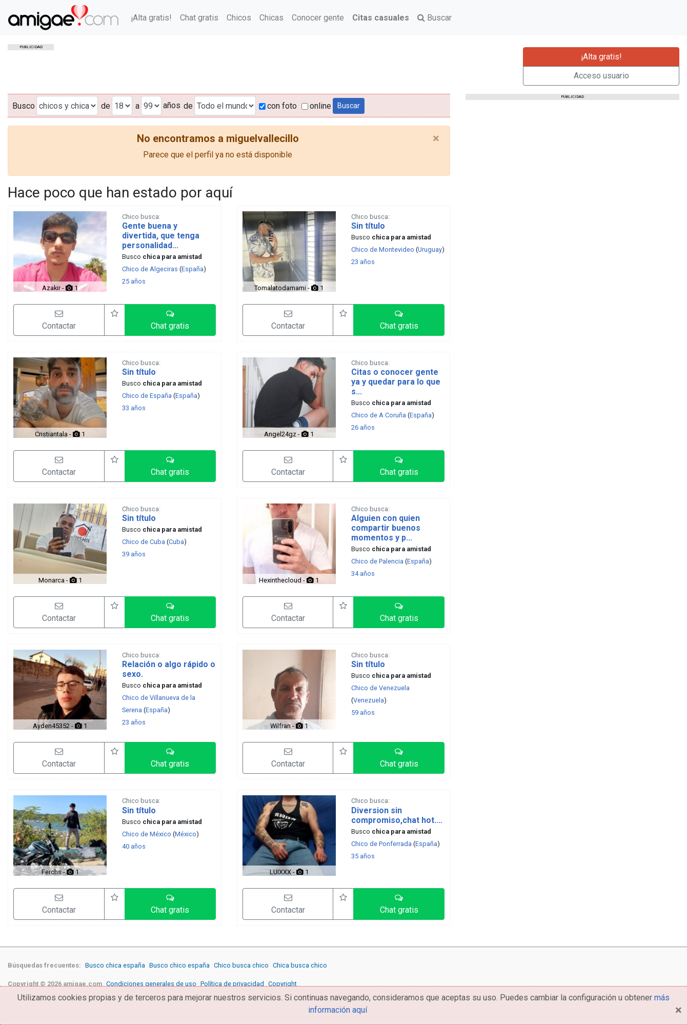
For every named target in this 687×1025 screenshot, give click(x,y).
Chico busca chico (241, 965)
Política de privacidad (232, 984)
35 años (363, 856)
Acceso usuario (601, 76)
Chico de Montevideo (382, 249)
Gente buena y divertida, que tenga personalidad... (160, 235)
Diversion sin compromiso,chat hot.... (396, 815)
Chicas (271, 18)
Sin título (368, 226)
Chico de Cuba (143, 542)
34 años (363, 573)
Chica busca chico (300, 965)
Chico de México (146, 834)
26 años (363, 427)
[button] (170, 320)
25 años (134, 281)
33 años (134, 408)
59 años (363, 712)
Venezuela (368, 700)
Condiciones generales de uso (151, 984)
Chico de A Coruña (378, 415)
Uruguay (430, 249)
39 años (134, 554)
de (105, 106)
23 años (363, 262)
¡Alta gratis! (151, 18)
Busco (23, 106)
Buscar (434, 18)
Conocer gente (318, 18)
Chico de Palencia (377, 561)
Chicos (239, 18)
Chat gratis (199, 18)
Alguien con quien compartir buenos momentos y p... (385, 527)
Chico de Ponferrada (381, 844)
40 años (134, 846)
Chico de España (147, 395)
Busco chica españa (115, 965)
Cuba (176, 542)
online (316, 106)
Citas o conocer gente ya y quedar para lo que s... (395, 381)
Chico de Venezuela (380, 688)
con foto (278, 106)
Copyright (282, 984)
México (185, 834)
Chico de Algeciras (150, 269)
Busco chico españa (179, 965)
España (192, 269)
